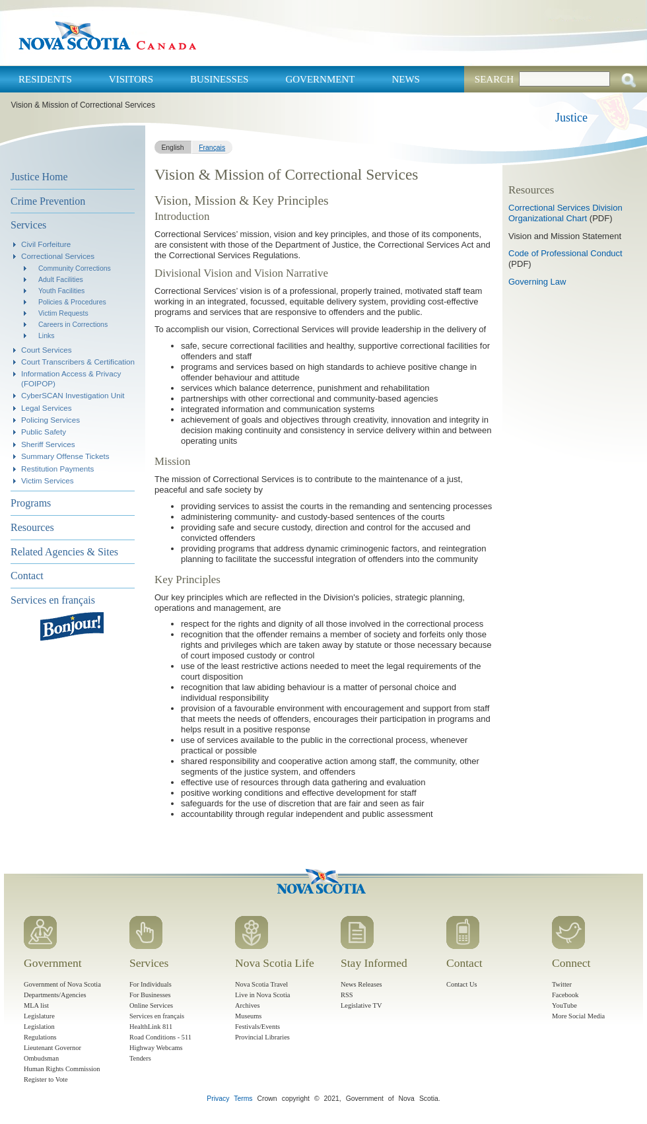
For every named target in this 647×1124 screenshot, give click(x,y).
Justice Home (39, 176)
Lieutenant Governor (52, 1047)
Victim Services (47, 480)
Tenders (140, 1058)
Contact (27, 575)
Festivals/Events (257, 1026)
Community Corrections (74, 268)
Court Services (46, 349)
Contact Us (461, 984)
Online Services (151, 1005)
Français (212, 147)
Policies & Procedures (72, 302)
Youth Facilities (61, 291)
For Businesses (150, 995)
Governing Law (537, 282)
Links (46, 335)
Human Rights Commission (62, 1068)
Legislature (39, 1016)
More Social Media (578, 1016)
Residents (45, 79)
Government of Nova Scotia (62, 984)
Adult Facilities (60, 279)
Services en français (53, 600)
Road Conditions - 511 (160, 1037)
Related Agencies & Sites (64, 551)
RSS (347, 995)
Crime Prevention (48, 201)
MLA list (36, 1005)
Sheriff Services (48, 444)
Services (28, 224)
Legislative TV (361, 1005)
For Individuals (150, 984)
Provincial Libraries (262, 1037)
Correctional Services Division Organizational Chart (565, 213)
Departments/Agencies (55, 995)
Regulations (40, 1037)
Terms (243, 1098)
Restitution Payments (57, 468)
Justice (571, 117)
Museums (248, 1016)
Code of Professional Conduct (565, 253)
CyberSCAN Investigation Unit (73, 395)
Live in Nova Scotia (262, 995)
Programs (31, 503)
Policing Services (50, 419)
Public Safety (43, 431)
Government (320, 79)
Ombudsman (41, 1058)
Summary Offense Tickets (65, 456)
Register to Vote (46, 1079)
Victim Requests (63, 313)
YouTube (564, 1005)
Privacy (218, 1098)
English (172, 147)
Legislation (39, 1026)
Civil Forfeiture (46, 244)
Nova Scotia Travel (261, 984)
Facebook (565, 995)
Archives (247, 1005)
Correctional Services (57, 256)
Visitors (131, 79)
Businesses (219, 79)
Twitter (562, 984)
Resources (32, 527)
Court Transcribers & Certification (78, 361)
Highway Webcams (156, 1047)
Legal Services (46, 408)
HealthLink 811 (150, 1026)
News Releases (361, 984)
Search (494, 79)
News (406, 79)
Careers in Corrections (73, 324)
